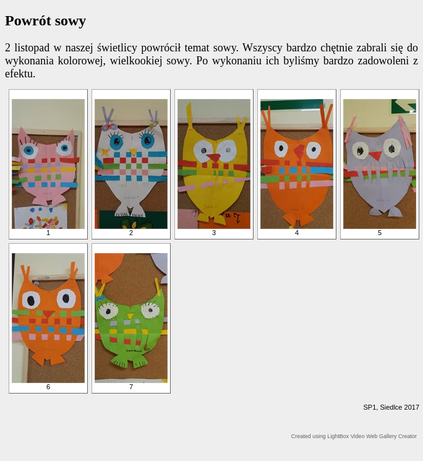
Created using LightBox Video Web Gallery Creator (354, 436)
